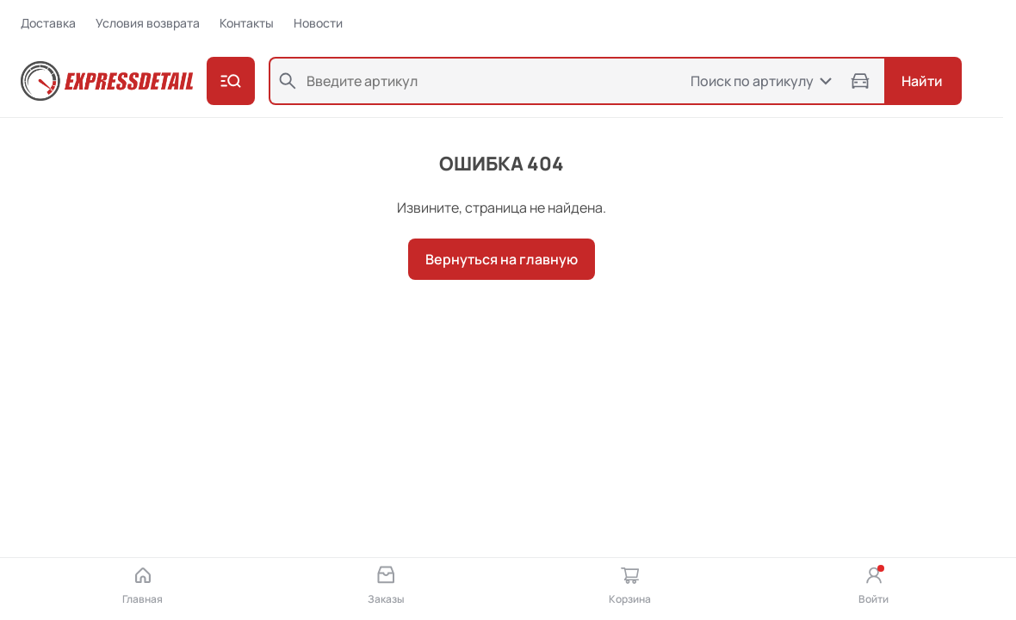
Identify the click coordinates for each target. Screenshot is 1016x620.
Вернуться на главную (501, 259)
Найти (922, 80)
